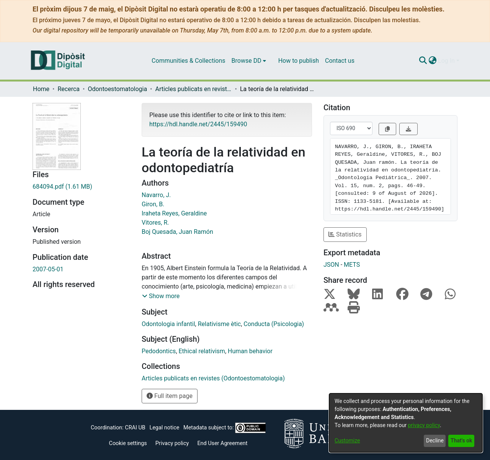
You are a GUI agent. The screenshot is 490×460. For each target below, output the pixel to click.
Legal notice (164, 427)
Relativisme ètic (219, 324)
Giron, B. (153, 204)
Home (41, 89)
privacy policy (424, 425)
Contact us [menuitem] (339, 60)
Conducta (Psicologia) (273, 324)
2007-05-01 (48, 269)
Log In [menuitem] (446, 60)
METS (352, 264)
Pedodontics (159, 351)
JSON (331, 264)
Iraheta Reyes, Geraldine (174, 213)
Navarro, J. (156, 195)
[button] (161, 296)
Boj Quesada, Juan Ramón (177, 231)
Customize (347, 440)
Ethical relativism (202, 351)
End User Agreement (222, 443)
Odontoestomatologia (117, 89)
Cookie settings (128, 443)
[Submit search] (423, 60)
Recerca (68, 89)
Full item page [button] (170, 396)
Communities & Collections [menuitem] (188, 60)
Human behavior (250, 351)
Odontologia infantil (168, 324)
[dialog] (405, 422)
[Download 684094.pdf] (81, 186)
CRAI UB (135, 427)
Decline (435, 440)
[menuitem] (249, 61)
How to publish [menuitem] (298, 60)
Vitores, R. (155, 222)
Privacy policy (172, 443)
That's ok (461, 440)
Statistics (345, 234)
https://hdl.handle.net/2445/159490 (198, 124)
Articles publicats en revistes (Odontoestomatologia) (193, 89)
